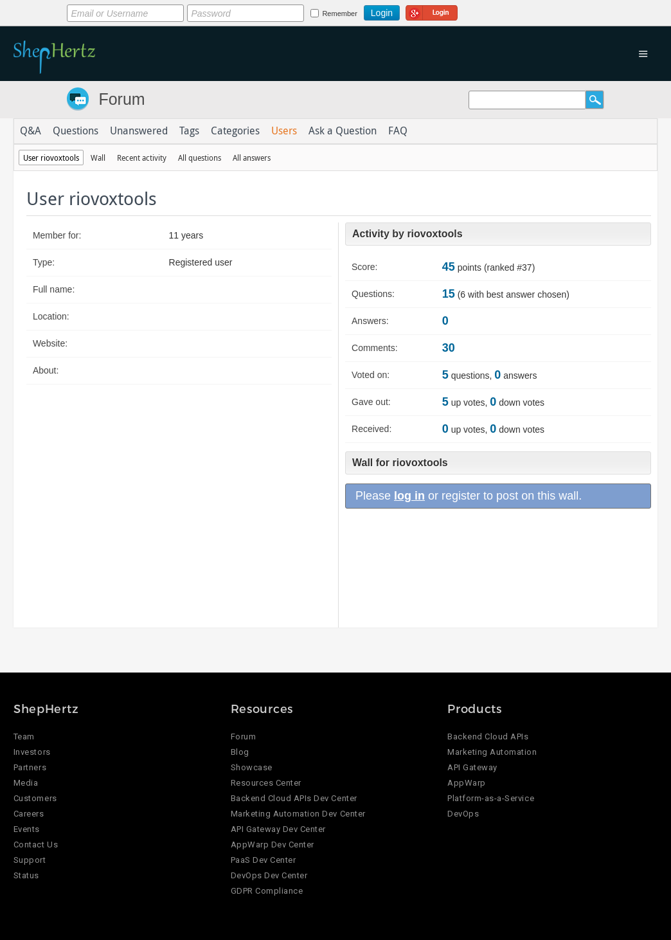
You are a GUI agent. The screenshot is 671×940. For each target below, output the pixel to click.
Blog (240, 752)
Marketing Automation (492, 752)
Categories (235, 131)
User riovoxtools (51, 157)
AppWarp (466, 783)
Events (26, 829)
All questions (199, 157)
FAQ (397, 131)
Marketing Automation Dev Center (298, 813)
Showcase (252, 767)
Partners (29, 767)
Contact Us (35, 844)
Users (284, 131)
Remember (339, 13)
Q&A (30, 131)
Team (24, 736)
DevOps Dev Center (269, 875)
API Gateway (472, 767)
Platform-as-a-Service (490, 798)
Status (26, 875)
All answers (252, 157)
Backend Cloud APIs (487, 736)
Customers (35, 798)
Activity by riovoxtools (407, 233)
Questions (75, 131)
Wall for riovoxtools (400, 462)
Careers (28, 813)
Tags (189, 131)
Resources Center (266, 783)
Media (26, 783)
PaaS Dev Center (263, 860)
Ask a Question (343, 131)
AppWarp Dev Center (272, 844)
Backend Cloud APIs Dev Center (294, 798)
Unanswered (139, 131)
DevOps (463, 813)
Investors (32, 752)
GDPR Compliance (267, 891)
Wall (98, 157)
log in (409, 495)
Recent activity (141, 157)
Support (29, 860)
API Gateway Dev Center (278, 829)
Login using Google (432, 10)
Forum (121, 99)
